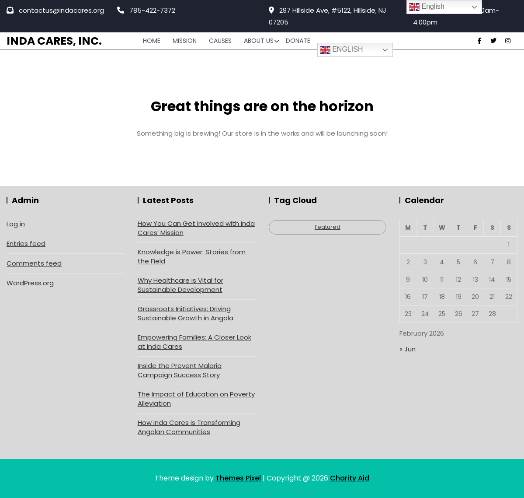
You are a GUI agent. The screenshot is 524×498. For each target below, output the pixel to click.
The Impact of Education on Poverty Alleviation (196, 398)
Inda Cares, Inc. (54, 41)
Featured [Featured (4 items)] (327, 227)
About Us (259, 40)
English (341, 50)
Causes (220, 40)
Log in (16, 223)
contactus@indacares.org (55, 10)
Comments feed (34, 263)
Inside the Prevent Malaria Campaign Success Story (180, 370)
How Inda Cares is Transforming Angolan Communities (189, 427)
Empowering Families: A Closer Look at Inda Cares (194, 342)
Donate (298, 40)
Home (151, 40)
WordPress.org (30, 283)
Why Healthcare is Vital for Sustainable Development (180, 285)
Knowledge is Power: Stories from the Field (192, 256)
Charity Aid (349, 478)
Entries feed (26, 243)
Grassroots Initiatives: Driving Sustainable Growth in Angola (185, 313)
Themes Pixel (238, 478)
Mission (185, 40)
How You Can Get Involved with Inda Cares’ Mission (196, 228)
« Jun (407, 349)
